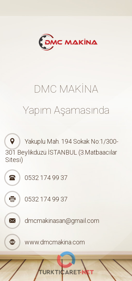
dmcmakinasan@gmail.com (62, 220)
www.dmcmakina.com (55, 242)
